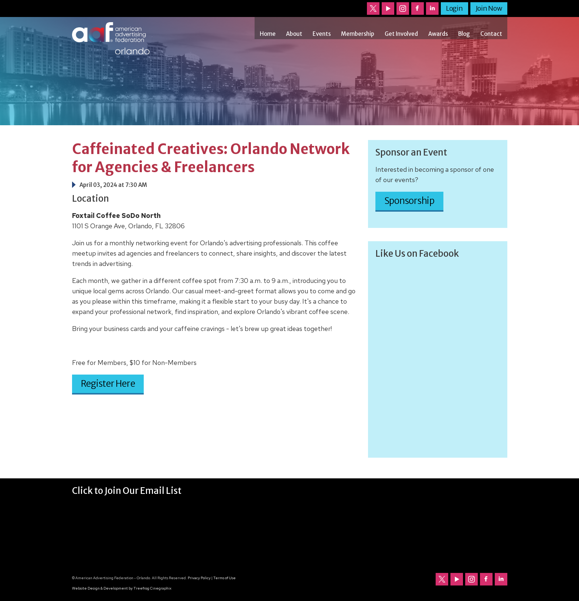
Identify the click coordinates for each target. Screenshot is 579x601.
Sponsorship (409, 200)
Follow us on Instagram (402, 8)
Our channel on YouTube (388, 8)
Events (322, 33)
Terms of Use (224, 578)
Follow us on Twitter (373, 8)
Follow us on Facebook (417, 8)
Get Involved (401, 33)
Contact (491, 33)
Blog (464, 33)
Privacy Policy (199, 578)
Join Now (489, 8)
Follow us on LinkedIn (432, 8)
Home (268, 33)
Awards (438, 33)
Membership (357, 33)
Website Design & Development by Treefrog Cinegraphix (121, 588)
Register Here (108, 383)
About (294, 33)
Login (454, 8)
